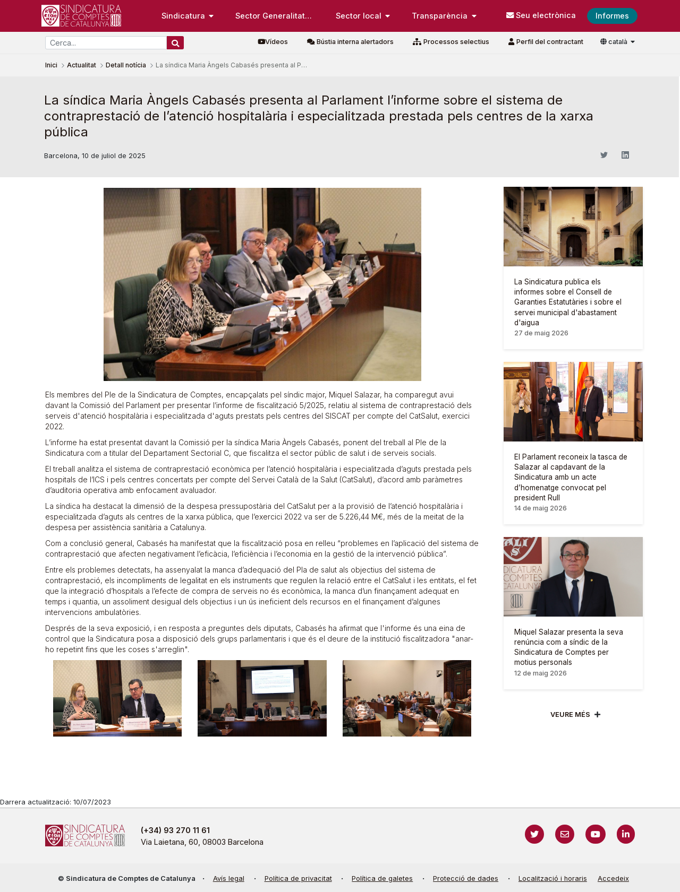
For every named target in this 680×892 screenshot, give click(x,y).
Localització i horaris (552, 878)
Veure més (570, 714)
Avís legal (228, 878)
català (614, 42)
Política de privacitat (298, 878)
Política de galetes (382, 878)
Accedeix (613, 878)
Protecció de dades (465, 878)
